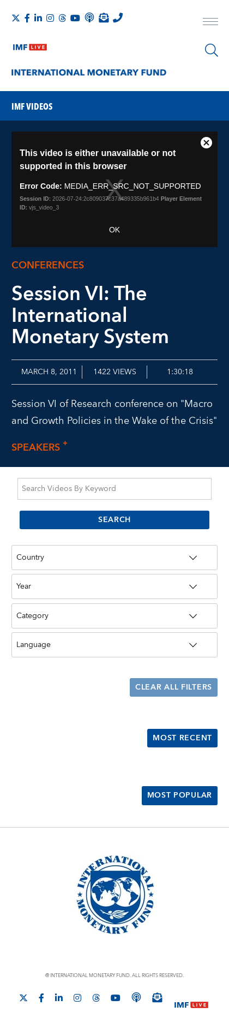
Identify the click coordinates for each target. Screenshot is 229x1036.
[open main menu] (210, 23)
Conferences (47, 265)
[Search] (211, 50)
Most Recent (182, 738)
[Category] (114, 616)
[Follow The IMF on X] (15, 18)
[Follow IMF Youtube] (75, 18)
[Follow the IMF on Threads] (62, 18)
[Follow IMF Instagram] (50, 18)
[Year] (114, 586)
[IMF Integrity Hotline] (118, 17)
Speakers (42, 447)
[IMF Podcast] (89, 17)
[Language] (114, 645)
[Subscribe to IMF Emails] (104, 17)
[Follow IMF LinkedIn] (38, 18)
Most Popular (179, 795)
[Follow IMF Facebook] (27, 18)
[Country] (114, 558)
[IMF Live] (30, 44)
